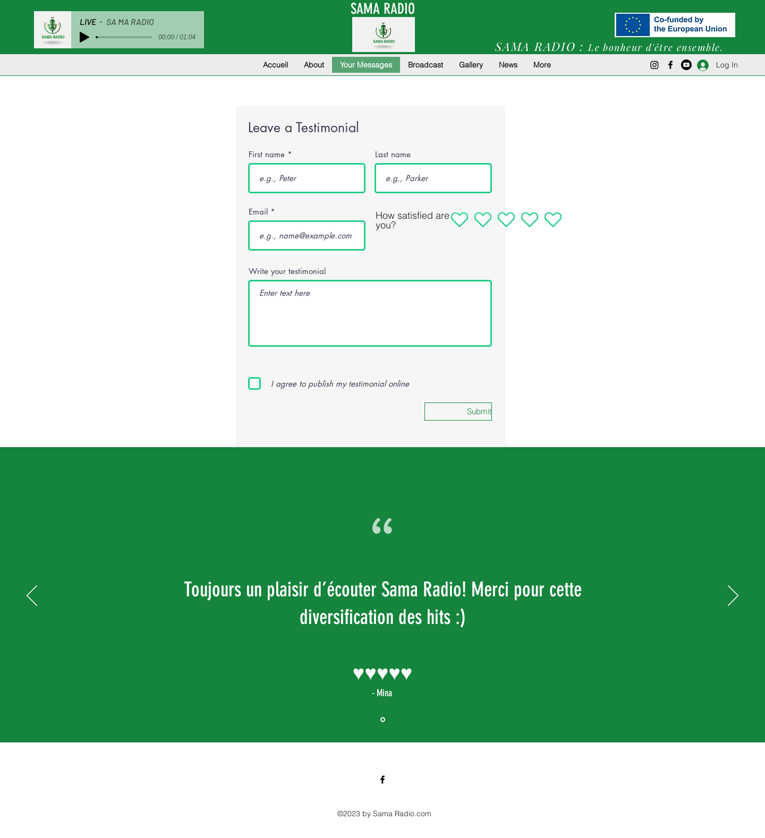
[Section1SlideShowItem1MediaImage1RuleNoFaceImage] (382, 719)
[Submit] (458, 412)
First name (267, 154)
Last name (393, 154)
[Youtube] (686, 64)
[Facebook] (670, 64)
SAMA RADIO (383, 9)
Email (258, 212)
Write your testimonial (287, 271)
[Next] (733, 596)
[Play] (84, 37)
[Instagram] (654, 64)
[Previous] (32, 596)
